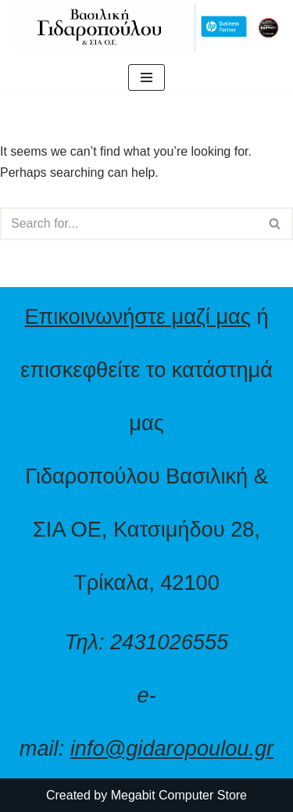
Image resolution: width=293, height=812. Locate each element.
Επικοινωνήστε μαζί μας (137, 316)
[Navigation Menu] (146, 77)
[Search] (129, 223)
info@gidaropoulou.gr (171, 748)
